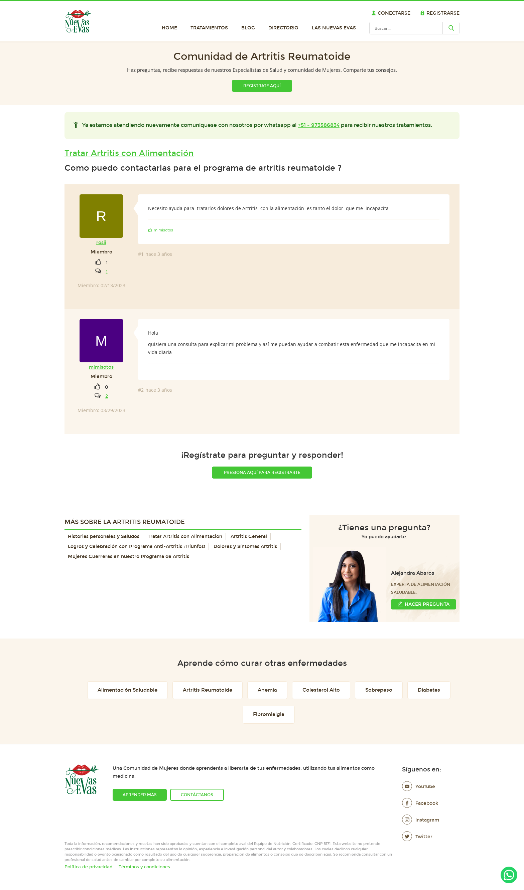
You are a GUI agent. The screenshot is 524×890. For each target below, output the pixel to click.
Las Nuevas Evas (334, 28)
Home (169, 28)
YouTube (418, 786)
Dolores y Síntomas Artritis (245, 546)
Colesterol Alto (321, 690)
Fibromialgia (268, 714)
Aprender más (140, 794)
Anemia (267, 690)
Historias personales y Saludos (103, 536)
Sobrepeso (378, 690)
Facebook (420, 803)
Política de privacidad (88, 867)
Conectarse (390, 13)
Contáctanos (197, 794)
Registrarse (440, 13)
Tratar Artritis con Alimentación (129, 153)
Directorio (283, 28)
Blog (248, 28)
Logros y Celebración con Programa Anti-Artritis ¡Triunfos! (136, 546)
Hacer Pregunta (423, 604)
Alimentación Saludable (127, 690)
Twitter (417, 837)
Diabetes (429, 690)
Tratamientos (209, 28)
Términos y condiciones (144, 867)
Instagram (420, 820)
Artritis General (249, 536)
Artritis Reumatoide (207, 690)
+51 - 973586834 (319, 125)
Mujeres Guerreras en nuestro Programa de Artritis (128, 556)
